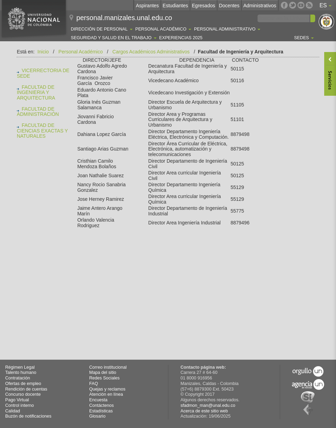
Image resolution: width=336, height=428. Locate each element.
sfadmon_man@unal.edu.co (207, 405)
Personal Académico (80, 51)
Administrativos (259, 5)
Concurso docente (23, 394)
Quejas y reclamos (107, 389)
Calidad (12, 411)
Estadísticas (101, 411)
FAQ (93, 383)
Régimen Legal (20, 367)
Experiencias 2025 (181, 37)
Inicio (43, 51)
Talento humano (20, 372)
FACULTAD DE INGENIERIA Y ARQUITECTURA (36, 92)
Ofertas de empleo (23, 383)
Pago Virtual (17, 399)
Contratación (17, 378)
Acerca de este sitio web (204, 411)
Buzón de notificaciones (28, 416)
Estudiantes (175, 5)
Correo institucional (108, 367)
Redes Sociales (104, 378)
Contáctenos (101, 405)
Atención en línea (106, 394)
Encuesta (98, 399)
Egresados (203, 5)
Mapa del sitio (102, 372)
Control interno (19, 405)
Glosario (97, 416)
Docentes (229, 5)
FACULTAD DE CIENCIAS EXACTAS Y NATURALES (42, 130)
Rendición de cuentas (26, 389)
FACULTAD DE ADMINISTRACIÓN (38, 111)
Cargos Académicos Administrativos (151, 51)
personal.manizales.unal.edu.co (124, 18)
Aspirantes (147, 5)
